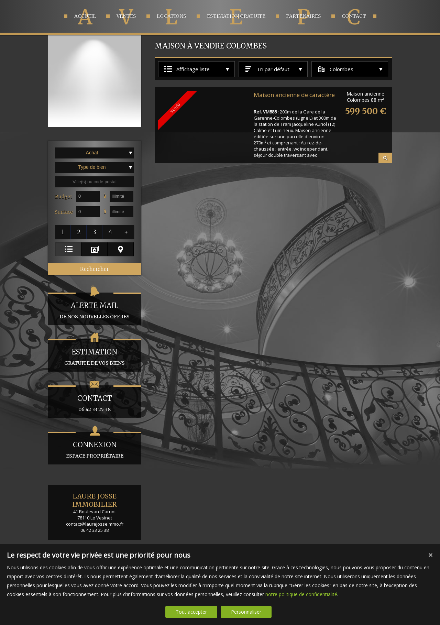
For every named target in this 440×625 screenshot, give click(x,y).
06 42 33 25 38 (94, 399)
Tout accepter (191, 611)
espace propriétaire (94, 445)
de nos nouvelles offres (94, 306)
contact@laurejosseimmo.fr (94, 524)
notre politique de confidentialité (301, 594)
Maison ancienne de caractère (294, 95)
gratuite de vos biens (94, 352)
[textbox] (94, 181)
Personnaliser (246, 611)
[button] (63, 232)
